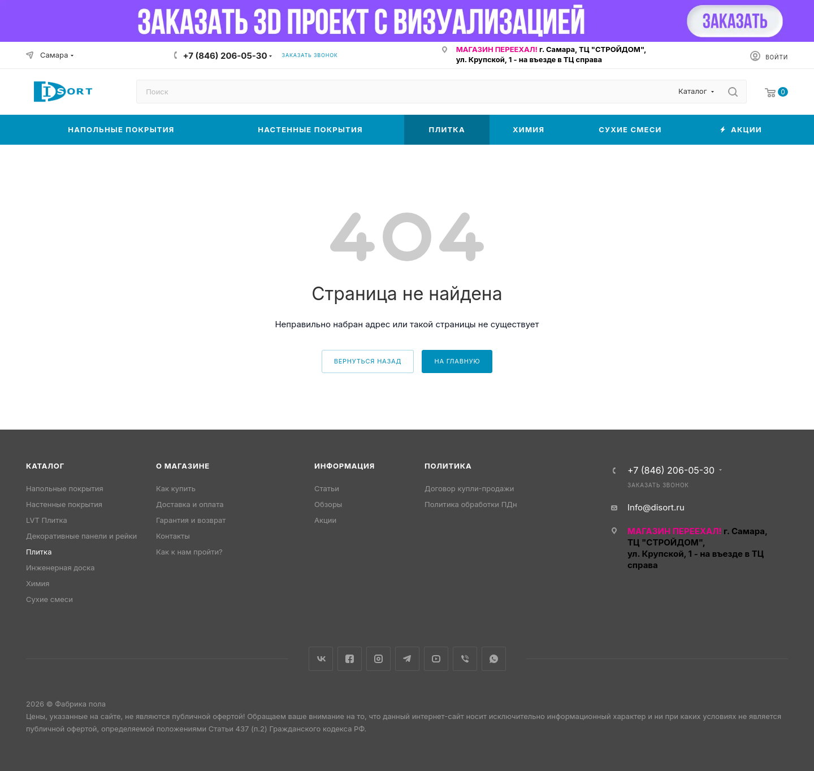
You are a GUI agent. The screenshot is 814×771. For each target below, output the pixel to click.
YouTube (436, 659)
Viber (465, 659)
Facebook (349, 659)
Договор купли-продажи (469, 488)
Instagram (378, 659)
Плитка (38, 551)
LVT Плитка (46, 520)
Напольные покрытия (64, 488)
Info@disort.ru (656, 507)
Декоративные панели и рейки (81, 535)
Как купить (176, 488)
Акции (325, 520)
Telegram (407, 659)
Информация (344, 465)
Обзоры (328, 504)
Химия (37, 583)
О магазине (183, 465)
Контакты (173, 535)
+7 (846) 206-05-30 (225, 55)
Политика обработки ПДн (471, 504)
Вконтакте (321, 659)
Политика (448, 465)
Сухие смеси (49, 599)
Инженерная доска (60, 567)
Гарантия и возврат (191, 520)
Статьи (326, 488)
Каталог (45, 465)
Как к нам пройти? (189, 551)
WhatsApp (494, 659)
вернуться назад (368, 361)
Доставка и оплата (190, 504)
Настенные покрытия (64, 504)
